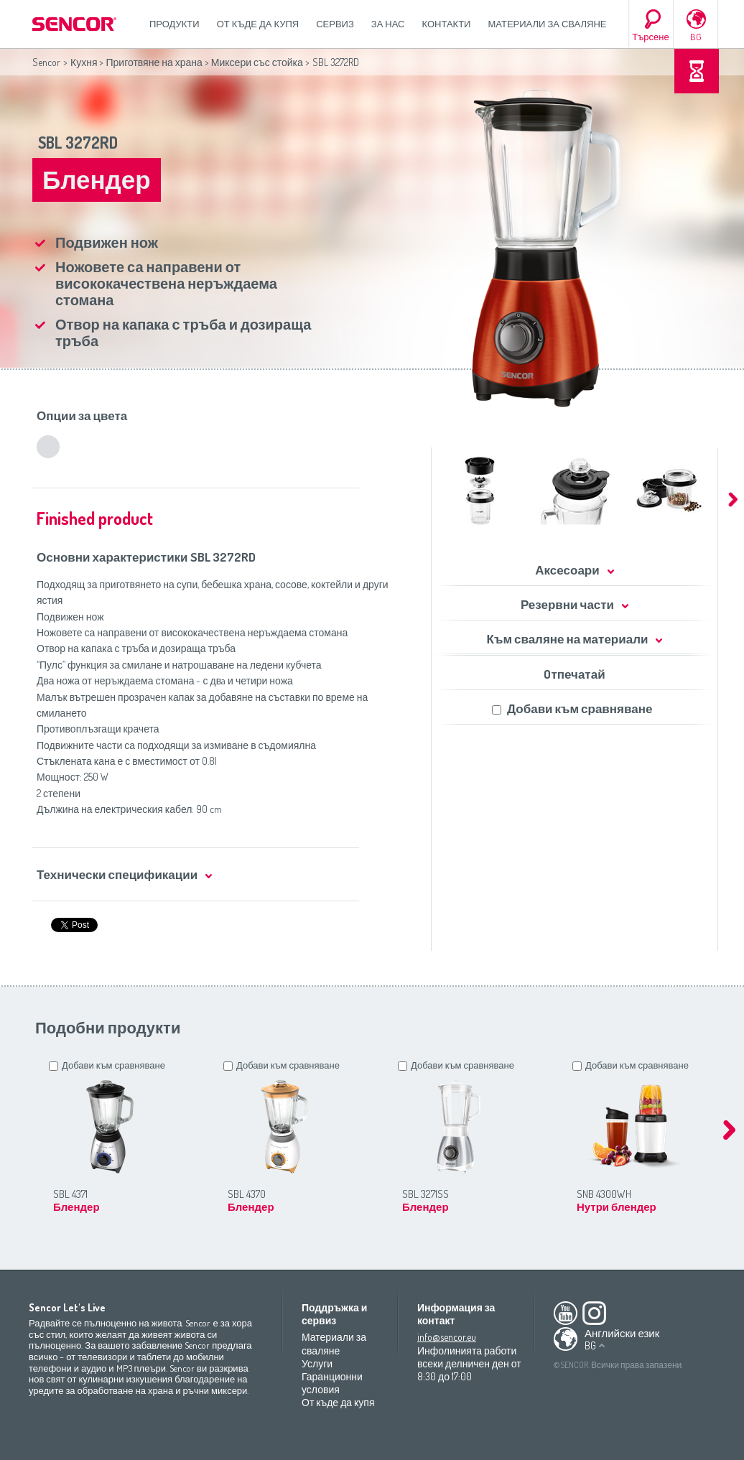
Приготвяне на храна (154, 62)
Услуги (317, 1363)
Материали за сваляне (547, 23)
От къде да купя (258, 23)
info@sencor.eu (446, 1337)
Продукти (174, 23)
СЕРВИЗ (335, 23)
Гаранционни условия (332, 1382)
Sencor (46, 62)
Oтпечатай (574, 674)
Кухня (83, 62)
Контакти (446, 23)
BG (696, 36)
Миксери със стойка (257, 62)
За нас (388, 23)
